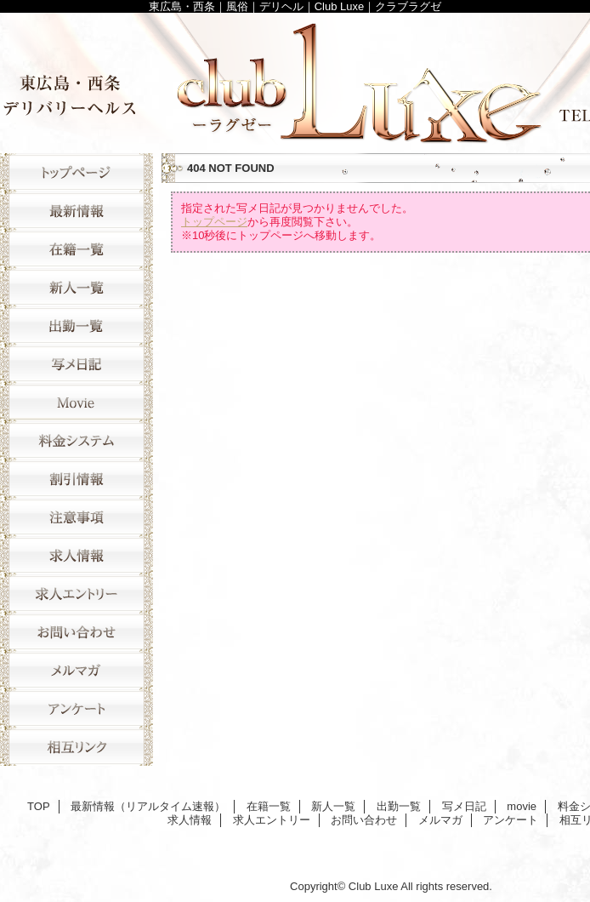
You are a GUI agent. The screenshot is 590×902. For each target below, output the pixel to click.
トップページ (214, 221)
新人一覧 (76, 287)
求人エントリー (76, 593)
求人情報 (76, 555)
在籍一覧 (76, 249)
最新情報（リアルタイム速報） (76, 210)
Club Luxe (374, 886)
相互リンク (76, 747)
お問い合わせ (76, 632)
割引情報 (76, 479)
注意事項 (76, 517)
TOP (76, 172)
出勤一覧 (76, 325)
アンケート (76, 708)
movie (76, 402)
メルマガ (76, 670)
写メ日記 (76, 364)
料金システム (76, 440)
